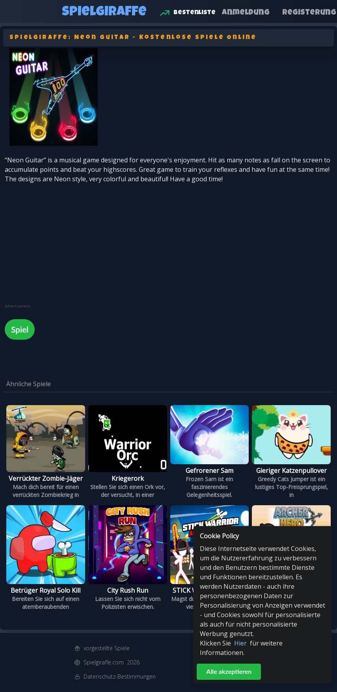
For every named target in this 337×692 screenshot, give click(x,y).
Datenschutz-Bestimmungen (120, 676)
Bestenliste (194, 13)
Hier (240, 643)
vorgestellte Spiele (107, 648)
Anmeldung (246, 13)
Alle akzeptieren (228, 671)
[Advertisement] (64, 248)
